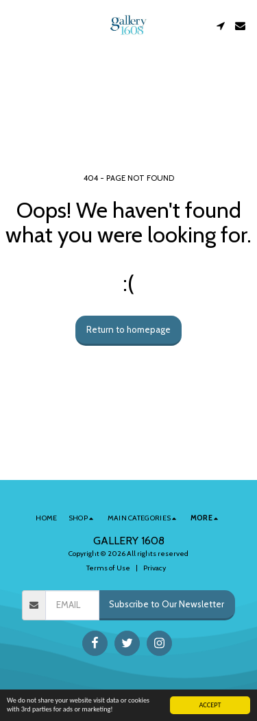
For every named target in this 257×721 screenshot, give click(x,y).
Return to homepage (128, 329)
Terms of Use (108, 568)
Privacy (154, 568)
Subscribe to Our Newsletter (166, 603)
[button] (15, 25)
